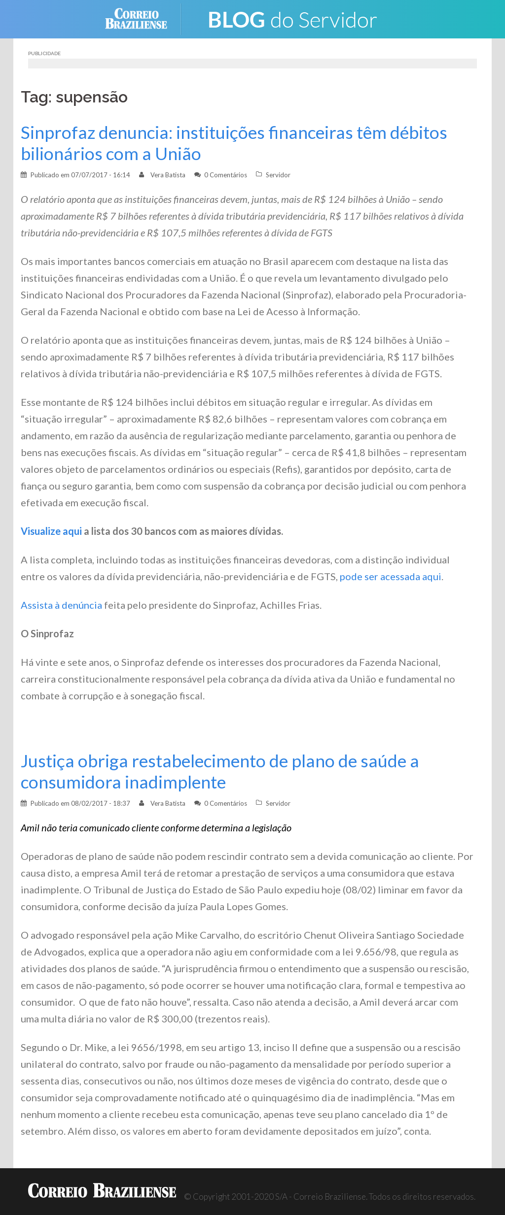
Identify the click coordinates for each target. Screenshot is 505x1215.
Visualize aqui (51, 531)
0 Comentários (225, 175)
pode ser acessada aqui (390, 576)
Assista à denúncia (61, 605)
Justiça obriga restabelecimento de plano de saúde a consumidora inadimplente (220, 771)
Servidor (278, 175)
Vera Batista (167, 175)
